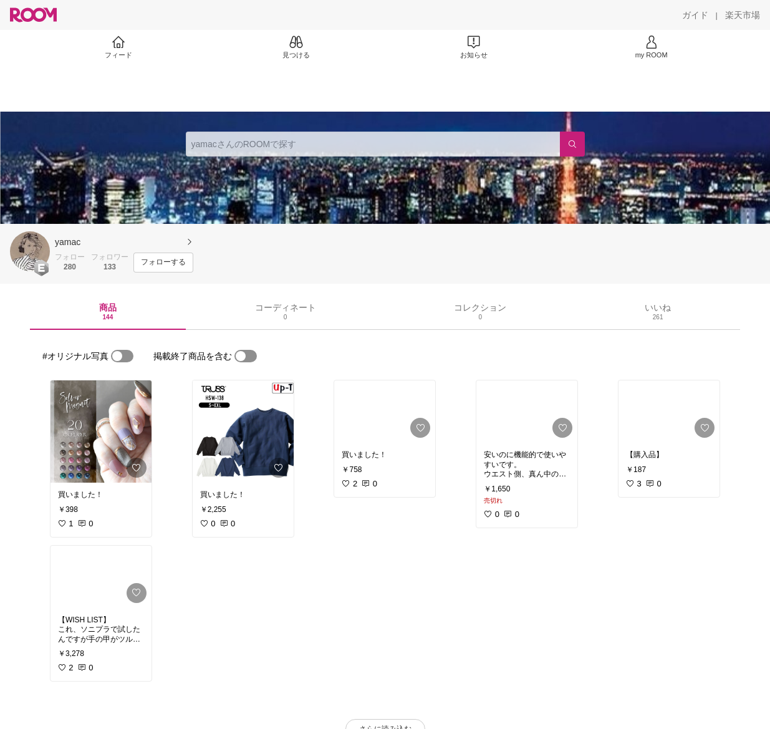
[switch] (122, 356)
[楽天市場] (742, 15)
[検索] (572, 144)
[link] (101, 431)
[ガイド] (695, 15)
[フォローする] (163, 263)
